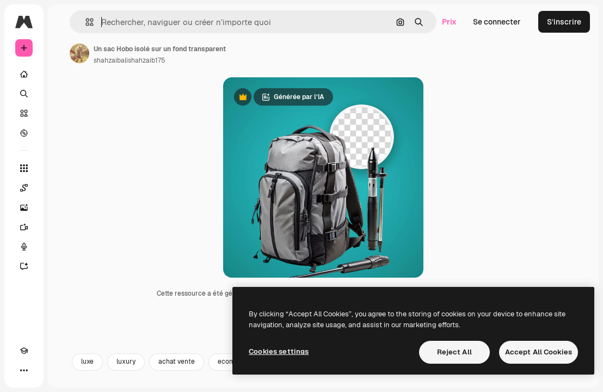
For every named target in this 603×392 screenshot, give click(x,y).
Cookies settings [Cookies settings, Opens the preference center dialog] (279, 351)
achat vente (176, 379)
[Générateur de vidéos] (24, 227)
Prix (449, 22)
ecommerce (236, 379)
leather (450, 379)
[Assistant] (24, 266)
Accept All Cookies (538, 352)
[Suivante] (573, 379)
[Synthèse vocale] (24, 246)
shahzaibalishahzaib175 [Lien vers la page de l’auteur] (129, 60)
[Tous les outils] (24, 168)
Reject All (454, 352)
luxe (87, 379)
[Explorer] (24, 133)
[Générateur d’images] (24, 207)
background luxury (353, 379)
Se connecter (497, 22)
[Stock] (24, 113)
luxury (126, 379)
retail (542, 379)
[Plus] (24, 370)
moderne (498, 379)
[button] (85, 22)
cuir (410, 379)
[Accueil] (24, 74)
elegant (290, 379)
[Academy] (24, 350)
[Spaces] (24, 188)
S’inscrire (564, 22)
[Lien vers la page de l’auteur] (79, 53)
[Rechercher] (24, 93)
